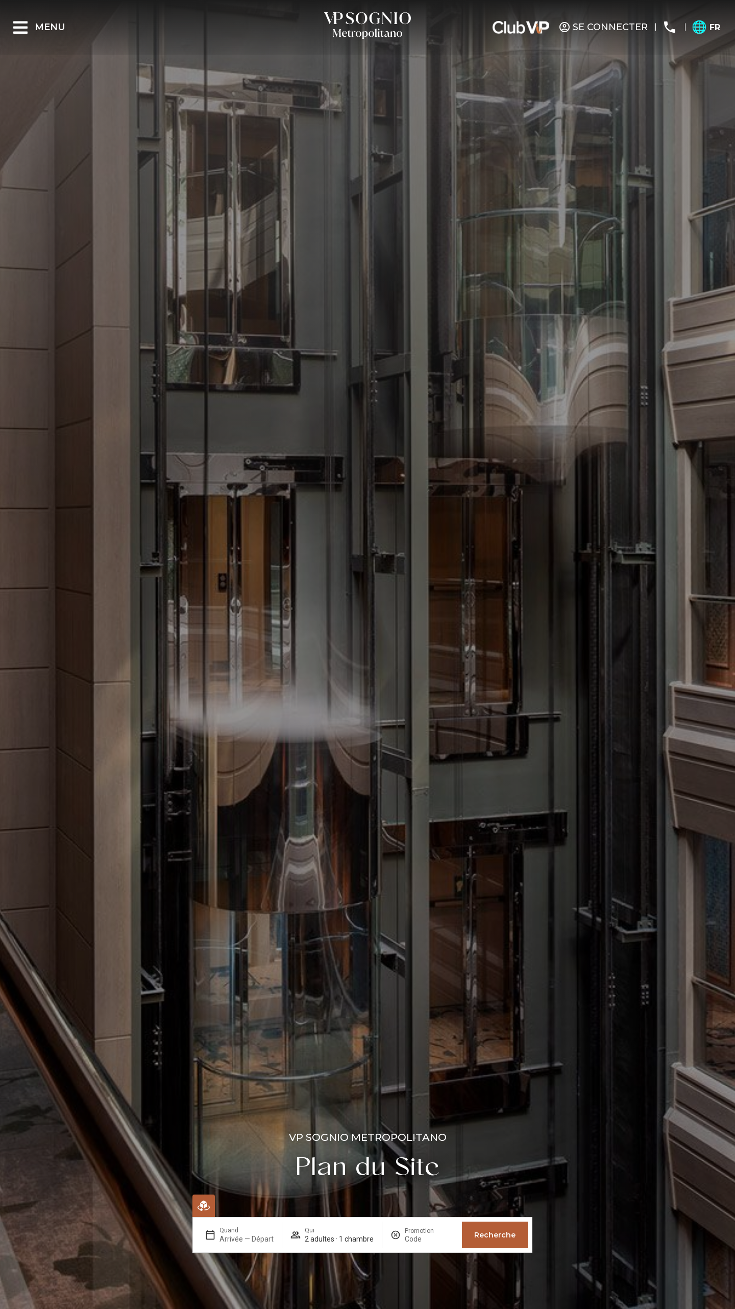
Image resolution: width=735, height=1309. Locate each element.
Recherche (495, 1235)
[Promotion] (429, 1239)
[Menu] (20, 27)
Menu (50, 27)
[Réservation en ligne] (204, 1206)
